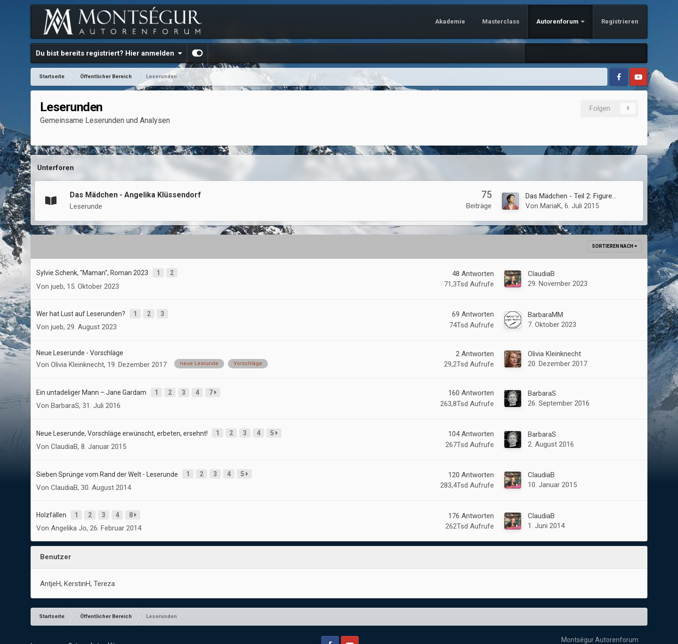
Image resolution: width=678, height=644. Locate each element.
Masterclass (500, 21)
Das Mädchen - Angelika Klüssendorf (135, 194)
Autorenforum (558, 21)
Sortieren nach (614, 246)
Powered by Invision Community (599, 629)
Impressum (45, 624)
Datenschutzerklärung (98, 624)
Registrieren (619, 21)
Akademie (450, 21)
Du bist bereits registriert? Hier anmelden (109, 53)
